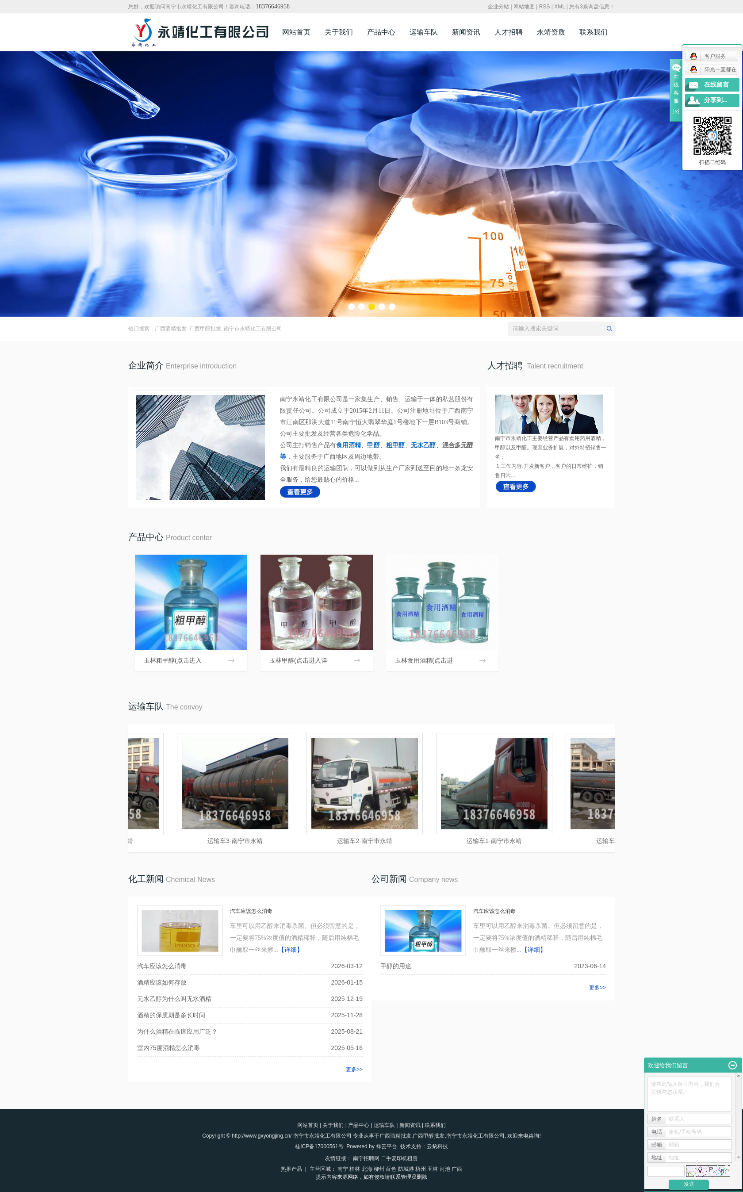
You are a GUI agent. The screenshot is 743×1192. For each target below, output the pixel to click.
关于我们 (339, 32)
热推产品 (291, 1169)
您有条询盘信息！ (592, 7)
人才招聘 (508, 32)
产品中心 (381, 32)
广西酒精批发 (171, 329)
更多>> (354, 1069)
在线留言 (716, 84)
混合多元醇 (457, 445)
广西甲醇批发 (205, 329)
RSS (544, 7)
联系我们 (593, 32)
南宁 (342, 1169)
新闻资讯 (466, 32)
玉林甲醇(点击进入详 (298, 660)
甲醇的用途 (395, 966)
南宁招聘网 (366, 1158)
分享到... (716, 100)
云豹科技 (437, 1146)
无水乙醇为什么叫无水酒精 (174, 998)
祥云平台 (386, 1146)
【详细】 (290, 950)
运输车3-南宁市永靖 (237, 840)
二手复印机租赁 (399, 1158)
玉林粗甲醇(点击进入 (173, 660)
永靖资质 (551, 32)
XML (559, 7)
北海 (367, 1169)
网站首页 (296, 32)
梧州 (420, 1169)
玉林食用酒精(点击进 (424, 660)
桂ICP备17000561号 (319, 1146)
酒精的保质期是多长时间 (171, 1015)
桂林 (354, 1169)
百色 (391, 1169)
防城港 (406, 1169)
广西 (457, 1169)
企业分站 (498, 7)
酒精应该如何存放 (162, 982)
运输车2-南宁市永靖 (366, 840)
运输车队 (424, 32)
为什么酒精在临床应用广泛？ (177, 1031)
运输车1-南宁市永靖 (496, 840)
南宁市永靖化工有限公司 (253, 329)
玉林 (432, 1169)
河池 (445, 1169)
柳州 (379, 1169)
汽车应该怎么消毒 (251, 911)
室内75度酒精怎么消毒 (168, 1047)
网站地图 (524, 7)
